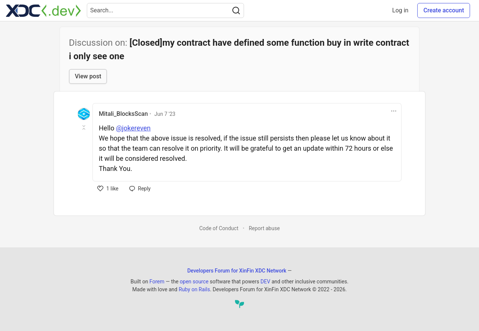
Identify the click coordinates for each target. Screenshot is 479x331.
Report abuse (264, 228)
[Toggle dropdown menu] (394, 111)
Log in (400, 10)
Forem (156, 282)
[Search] (236, 10)
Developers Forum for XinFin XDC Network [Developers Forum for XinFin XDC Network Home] (236, 271)
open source (194, 282)
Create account (443, 10)
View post (88, 76)
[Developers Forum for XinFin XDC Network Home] (43, 10)
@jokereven (133, 128)
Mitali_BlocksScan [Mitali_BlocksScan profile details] (123, 113)
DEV (265, 282)
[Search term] (165, 10)
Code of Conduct (218, 228)
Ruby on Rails (194, 289)
